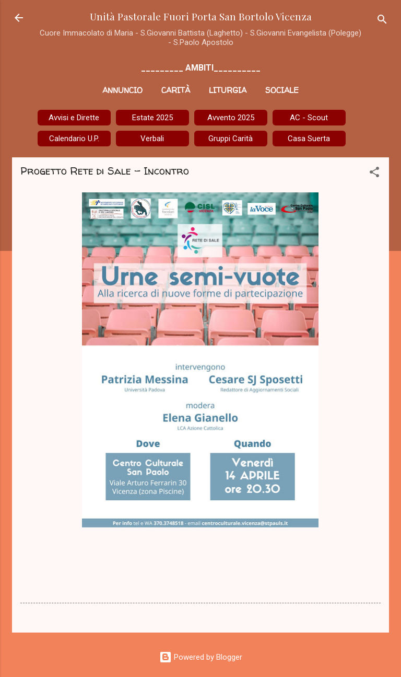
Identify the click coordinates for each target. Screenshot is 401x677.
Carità (175, 90)
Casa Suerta (309, 138)
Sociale (282, 90)
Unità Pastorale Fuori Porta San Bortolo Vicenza (201, 16)
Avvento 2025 (230, 117)
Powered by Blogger (200, 657)
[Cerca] (382, 21)
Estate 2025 (152, 117)
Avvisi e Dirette (74, 117)
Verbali (152, 138)
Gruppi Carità (230, 138)
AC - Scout (309, 117)
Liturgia (227, 90)
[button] (374, 174)
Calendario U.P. (74, 138)
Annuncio (122, 90)
